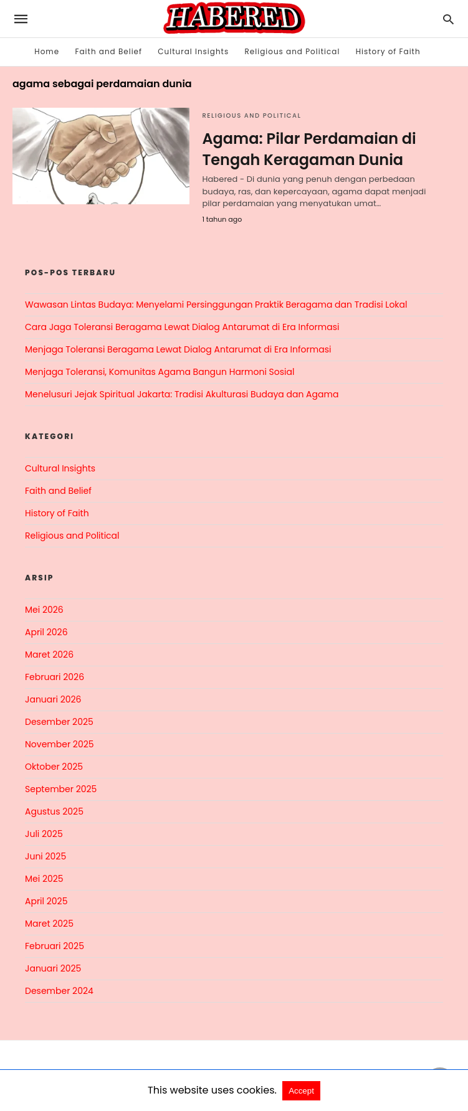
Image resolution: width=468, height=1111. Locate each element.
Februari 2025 (54, 946)
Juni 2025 (45, 856)
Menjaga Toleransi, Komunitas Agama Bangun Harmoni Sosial (159, 372)
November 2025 (59, 744)
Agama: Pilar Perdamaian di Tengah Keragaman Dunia (309, 149)
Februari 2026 (54, 677)
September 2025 (61, 789)
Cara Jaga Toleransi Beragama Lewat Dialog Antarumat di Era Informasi (182, 327)
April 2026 (46, 632)
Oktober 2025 (54, 766)
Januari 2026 (53, 699)
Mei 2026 (44, 609)
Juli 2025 (44, 834)
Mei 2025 (44, 878)
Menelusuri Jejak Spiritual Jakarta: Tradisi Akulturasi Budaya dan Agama (181, 394)
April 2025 (46, 901)
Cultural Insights (193, 51)
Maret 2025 (49, 923)
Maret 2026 (49, 654)
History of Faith (388, 51)
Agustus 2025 (54, 811)
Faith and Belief (108, 51)
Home (46, 51)
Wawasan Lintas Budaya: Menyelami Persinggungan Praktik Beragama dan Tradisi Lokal (216, 304)
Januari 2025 (53, 968)
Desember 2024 (59, 991)
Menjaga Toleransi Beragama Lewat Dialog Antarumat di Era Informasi (178, 349)
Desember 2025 (59, 722)
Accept (301, 1090)
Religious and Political (292, 51)
